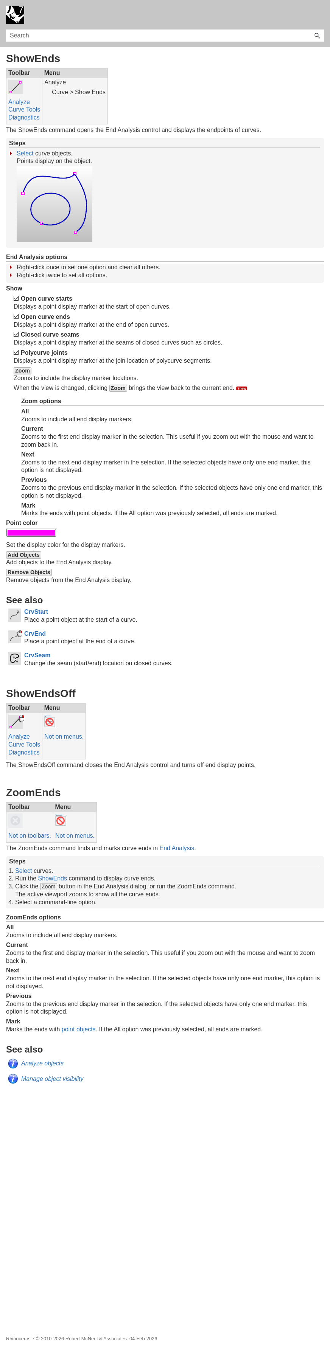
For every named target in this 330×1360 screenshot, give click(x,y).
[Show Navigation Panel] (320, 15)
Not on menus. (64, 736)
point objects (79, 1029)
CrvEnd (35, 633)
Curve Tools (24, 109)
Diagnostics (24, 117)
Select (25, 153)
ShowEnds (52, 878)
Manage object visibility (52, 1079)
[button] (317, 35)
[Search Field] (165, 35)
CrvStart (36, 612)
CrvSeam (37, 655)
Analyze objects (42, 1063)
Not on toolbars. (29, 835)
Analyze (19, 102)
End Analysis (177, 848)
